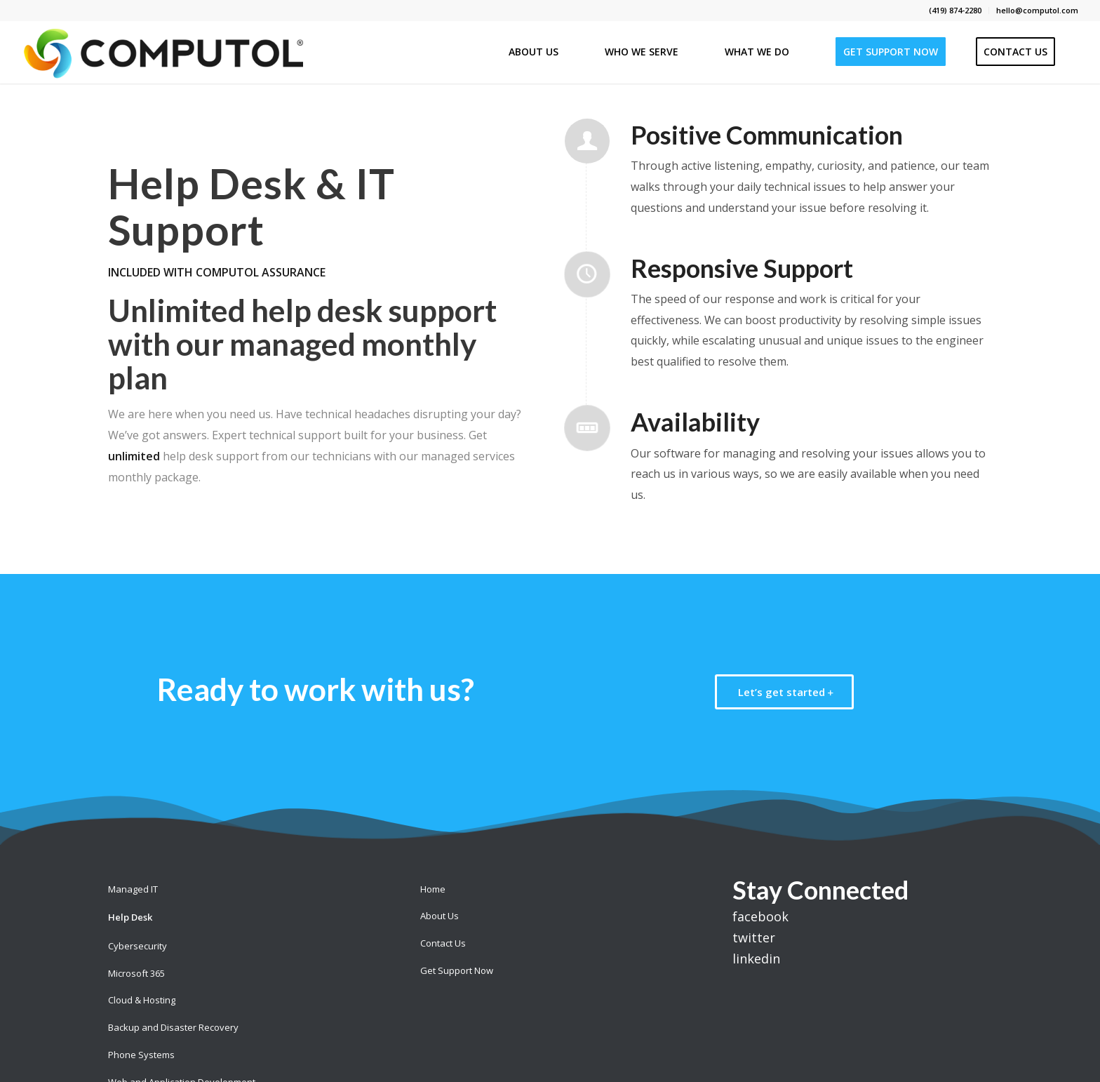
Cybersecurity (137, 946)
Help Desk (130, 917)
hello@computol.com (1037, 10)
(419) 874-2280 (955, 10)
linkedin (756, 958)
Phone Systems (141, 1054)
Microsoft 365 (136, 973)
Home (432, 889)
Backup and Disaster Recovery (173, 1027)
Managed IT (133, 889)
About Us (439, 915)
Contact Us (443, 943)
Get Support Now (456, 970)
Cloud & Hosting (141, 1000)
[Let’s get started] (784, 692)
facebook (760, 916)
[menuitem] (955, 10)
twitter (753, 937)
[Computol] (162, 52)
